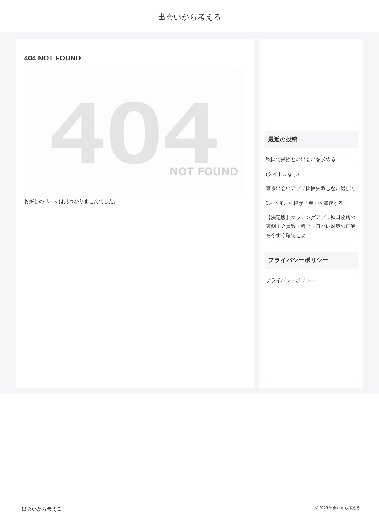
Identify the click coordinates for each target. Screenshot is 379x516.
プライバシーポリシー (291, 280)
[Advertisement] (311, 83)
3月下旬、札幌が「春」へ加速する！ (307, 203)
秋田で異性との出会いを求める (301, 159)
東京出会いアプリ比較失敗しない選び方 (310, 188)
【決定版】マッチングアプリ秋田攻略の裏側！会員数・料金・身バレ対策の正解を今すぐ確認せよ (310, 226)
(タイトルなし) (282, 174)
